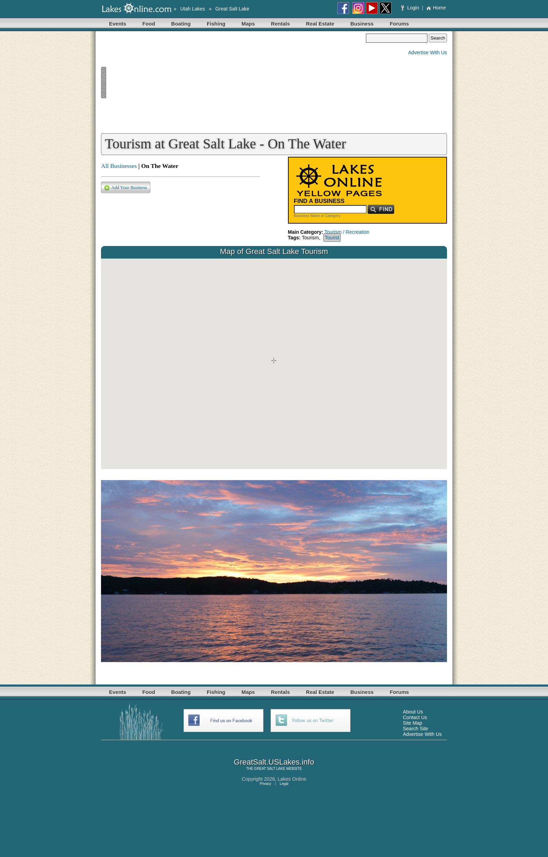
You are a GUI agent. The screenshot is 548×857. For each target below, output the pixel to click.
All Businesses (119, 166)
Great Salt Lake (232, 9)
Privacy (265, 784)
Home (436, 7)
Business (362, 24)
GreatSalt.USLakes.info (274, 762)
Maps (248, 24)
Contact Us (415, 717)
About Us (413, 712)
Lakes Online (292, 779)
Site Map (412, 723)
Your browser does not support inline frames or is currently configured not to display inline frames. (274, 364)
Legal (284, 784)
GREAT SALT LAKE (269, 769)
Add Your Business (125, 188)
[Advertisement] (233, 83)
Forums (399, 24)
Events (117, 24)
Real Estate (320, 24)
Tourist (332, 237)
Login (410, 7)
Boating (181, 24)
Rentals (280, 24)
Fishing (216, 24)
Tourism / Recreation (346, 232)
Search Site (415, 728)
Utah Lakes (192, 9)
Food (148, 24)
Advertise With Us (427, 52)
